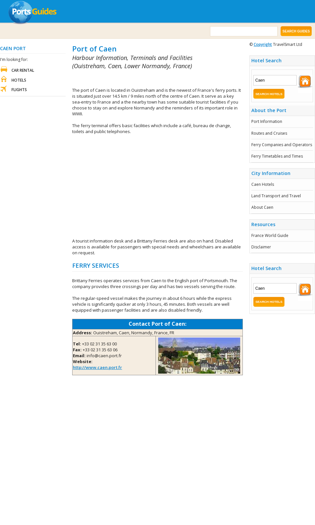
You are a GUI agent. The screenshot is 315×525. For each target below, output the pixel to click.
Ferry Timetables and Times (277, 156)
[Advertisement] (149, 78)
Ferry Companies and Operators (281, 144)
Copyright (263, 44)
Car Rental (22, 70)
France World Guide (269, 235)
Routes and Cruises (269, 133)
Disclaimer (261, 247)
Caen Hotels (262, 184)
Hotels (18, 80)
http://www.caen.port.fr (97, 367)
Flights (19, 89)
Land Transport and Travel (276, 196)
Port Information (266, 121)
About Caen (262, 207)
